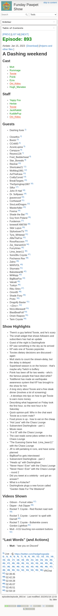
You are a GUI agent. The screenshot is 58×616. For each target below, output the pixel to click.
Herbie (13, 103)
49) (24, 295)
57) (34, 501)
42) (25, 271)
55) (26, 315)
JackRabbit (15, 110)
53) (27, 308)
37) (29, 254)
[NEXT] (25, 34)
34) (27, 244)
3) (18, 139)
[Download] (32, 46)
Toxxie (13, 73)
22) (28, 204)
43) (20, 274)
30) (26, 231)
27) (22, 221)
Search (26, 15)
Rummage (15, 70)
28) (29, 224)
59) (11, 511)
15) (25, 180)
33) (26, 241)
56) (25, 318)
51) (28, 301)
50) (18, 298)
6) (21, 150)
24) (19, 210)
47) (22, 288)
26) (29, 217)
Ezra (12, 80)
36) (26, 251)
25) (26, 214)
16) (31, 183)
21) (23, 200)
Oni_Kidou (15, 83)
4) (20, 143)
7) (23, 153)
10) (19, 163)
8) (30, 156)
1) (25, 129)
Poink (13, 77)
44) (23, 278)
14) (24, 177)
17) (17, 187)
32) (24, 237)
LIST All (16, 34)
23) (24, 207)
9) (25, 160)
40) (21, 264)
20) (22, 197)
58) (32, 505)
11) (25, 166)
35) (22, 247)
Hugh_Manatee (18, 87)
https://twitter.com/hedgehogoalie (32, 554)
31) (26, 234)
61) (29, 525)
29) (23, 227)
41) (21, 268)
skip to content (50, 2)
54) (25, 312)
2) (21, 136)
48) (20, 291)
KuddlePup (15, 113)
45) (18, 281)
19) (25, 193)
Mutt (12, 67)
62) (11, 532)
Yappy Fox (15, 100)
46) (19, 285)
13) (24, 173)
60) (19, 518)
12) (25, 170)
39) (17, 261)
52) (20, 305)
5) (24, 146)
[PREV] (6, 34)
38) (27, 258)
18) (23, 190)
